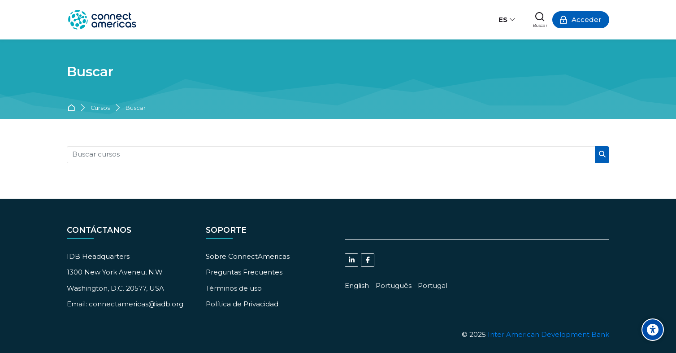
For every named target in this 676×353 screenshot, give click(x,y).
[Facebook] (367, 260)
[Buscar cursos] (331, 154)
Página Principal (73, 108)
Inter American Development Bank (548, 334)
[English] (357, 285)
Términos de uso (234, 288)
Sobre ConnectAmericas (248, 256)
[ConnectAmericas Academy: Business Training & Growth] (102, 20)
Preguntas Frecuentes (244, 272)
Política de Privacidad (242, 304)
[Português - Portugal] (411, 285)
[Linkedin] (351, 260)
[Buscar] (540, 20)
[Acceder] (580, 19)
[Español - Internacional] (507, 20)
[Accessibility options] (652, 329)
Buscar (136, 108)
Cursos (100, 108)
